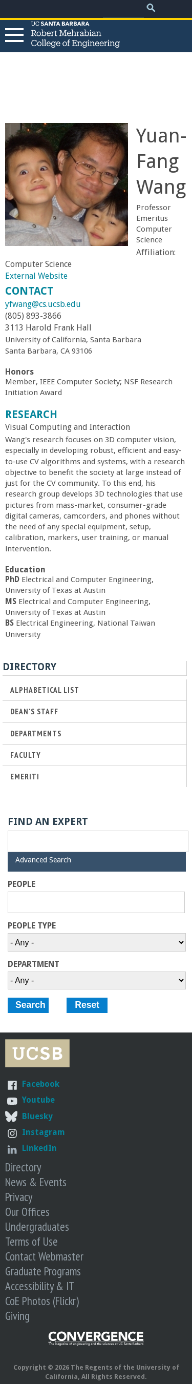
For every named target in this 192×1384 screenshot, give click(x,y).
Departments (35, 733)
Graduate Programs (43, 1271)
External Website (36, 276)
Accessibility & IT (39, 1285)
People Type (32, 926)
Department (33, 964)
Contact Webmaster (44, 1256)
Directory (23, 1167)
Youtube (38, 1100)
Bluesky (37, 1116)
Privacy (18, 1196)
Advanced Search (43, 860)
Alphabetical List (44, 690)
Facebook (40, 1084)
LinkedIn (39, 1148)
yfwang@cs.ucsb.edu (43, 304)
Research (31, 414)
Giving (17, 1315)
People (21, 884)
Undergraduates (37, 1226)
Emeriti (24, 776)
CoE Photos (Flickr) (42, 1300)
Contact (29, 291)
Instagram (43, 1132)
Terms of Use (31, 1241)
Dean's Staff (34, 711)
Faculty (25, 755)
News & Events (36, 1181)
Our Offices (27, 1211)
